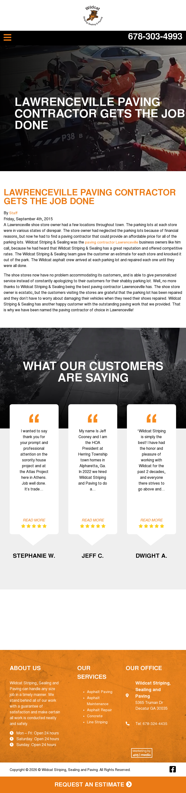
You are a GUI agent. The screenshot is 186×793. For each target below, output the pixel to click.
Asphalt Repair (99, 709)
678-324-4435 (155, 724)
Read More (34, 520)
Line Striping (97, 721)
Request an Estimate (93, 784)
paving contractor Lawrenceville (111, 242)
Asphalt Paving (100, 692)
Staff (13, 213)
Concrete (95, 715)
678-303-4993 (155, 37)
